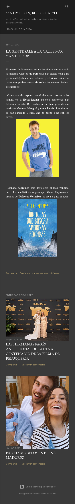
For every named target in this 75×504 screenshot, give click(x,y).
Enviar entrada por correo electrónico (39, 273)
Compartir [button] (11, 273)
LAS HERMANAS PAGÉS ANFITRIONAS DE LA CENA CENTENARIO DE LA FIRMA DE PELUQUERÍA (33, 351)
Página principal (20, 29)
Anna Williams (48, 493)
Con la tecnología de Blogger (38, 487)
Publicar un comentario (32, 364)
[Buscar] (67, 5)
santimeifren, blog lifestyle (32, 13)
